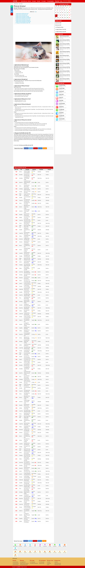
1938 (16, 214)
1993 (16, 388)
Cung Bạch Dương (62, 85)
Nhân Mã (54, 546)
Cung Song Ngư (61, 118)
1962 (16, 289)
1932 (16, 194)
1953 (16, 261)
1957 (16, 274)
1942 (16, 226)
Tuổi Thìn (35, 552)
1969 (16, 310)
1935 (16, 203)
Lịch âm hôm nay (24, 1)
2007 (16, 432)
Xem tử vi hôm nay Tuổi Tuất (65, 74)
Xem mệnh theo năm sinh (34, 563)
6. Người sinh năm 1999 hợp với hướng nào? (23, 20)
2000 (16, 411)
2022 (16, 479)
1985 (16, 362)
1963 (16, 292)
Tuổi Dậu (59, 552)
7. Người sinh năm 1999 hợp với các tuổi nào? (23, 21)
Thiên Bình (45, 546)
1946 (16, 239)
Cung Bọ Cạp (61, 106)
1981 (16, 350)
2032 (16, 510)
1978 (16, 341)
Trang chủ (15, 558)
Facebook (26, 148)
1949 (16, 249)
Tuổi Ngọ (44, 552)
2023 (16, 482)
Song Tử (25, 546)
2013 (16, 452)
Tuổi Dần (25, 552)
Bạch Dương (15, 546)
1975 (16, 330)
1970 (16, 313)
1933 (16, 197)
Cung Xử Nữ (61, 100)
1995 (16, 393)
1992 (16, 385)
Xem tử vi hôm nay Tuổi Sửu (65, 40)
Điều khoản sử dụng (57, 564)
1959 (16, 280)
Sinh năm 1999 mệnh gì (18, 8)
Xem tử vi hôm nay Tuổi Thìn (65, 51)
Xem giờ (39, 1)
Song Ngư (15, 549)
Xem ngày (34, 1)
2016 (16, 462)
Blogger (44, 148)
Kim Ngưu (20, 546)
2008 (16, 436)
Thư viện (48, 562)
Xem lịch (14, 560)
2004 (16, 423)
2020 (16, 474)
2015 (16, 458)
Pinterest (35, 148)
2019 (16, 471)
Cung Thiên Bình (62, 103)
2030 (16, 504)
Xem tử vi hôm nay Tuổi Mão (65, 47)
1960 (16, 283)
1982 (16, 353)
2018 (16, 468)
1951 (16, 256)
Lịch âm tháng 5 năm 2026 (64, 4)
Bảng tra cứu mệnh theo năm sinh (20, 167)
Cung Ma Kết (61, 112)
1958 (16, 277)
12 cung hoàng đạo (50, 1)
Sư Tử (35, 546)
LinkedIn (40, 148)
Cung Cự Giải (61, 94)
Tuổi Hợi (15, 556)
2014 (16, 455)
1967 (16, 305)
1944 (16, 233)
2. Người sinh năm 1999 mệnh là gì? (22, 15)
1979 (16, 345)
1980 (16, 347)
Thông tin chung (57, 560)
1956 (16, 271)
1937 (16, 211)
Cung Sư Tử (61, 97)
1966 (16, 301)
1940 (16, 220)
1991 (16, 382)
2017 (16, 465)
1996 (16, 397)
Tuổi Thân (54, 552)
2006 (16, 429)
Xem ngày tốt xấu (23, 562)
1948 (16, 245)
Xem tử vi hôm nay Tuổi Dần (64, 43)
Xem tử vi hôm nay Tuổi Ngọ (65, 59)
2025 (16, 488)
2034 (16, 518)
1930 (16, 188)
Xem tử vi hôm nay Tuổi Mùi (64, 63)
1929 (16, 185)
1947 (16, 241)
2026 (16, 492)
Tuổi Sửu (20, 552)
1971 (16, 316)
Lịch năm (29, 1)
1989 (16, 376)
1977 (16, 337)
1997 (16, 401)
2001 (16, 413)
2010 (16, 443)
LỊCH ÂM (16, 1)
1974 (16, 327)
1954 (16, 264)
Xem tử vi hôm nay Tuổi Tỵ (64, 55)
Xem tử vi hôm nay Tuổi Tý (64, 36)
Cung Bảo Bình (61, 115)
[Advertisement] (33, 33)
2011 (16, 446)
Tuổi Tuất (64, 552)
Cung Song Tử (61, 91)
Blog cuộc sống (41, 563)
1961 (16, 286)
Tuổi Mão (30, 552)
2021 (16, 477)
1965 (16, 297)
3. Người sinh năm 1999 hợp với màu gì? (22, 16)
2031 (16, 507)
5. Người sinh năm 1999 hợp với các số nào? (23, 18)
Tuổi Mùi (49, 552)
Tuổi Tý (15, 552)
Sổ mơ (48, 564)
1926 (16, 174)
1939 (16, 217)
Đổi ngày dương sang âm (24, 564)
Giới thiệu (56, 562)
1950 (16, 253)
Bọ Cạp (50, 546)
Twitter (30, 148)
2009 (16, 440)
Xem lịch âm (58, 20)
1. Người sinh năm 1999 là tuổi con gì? (22, 13)
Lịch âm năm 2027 (16, 564)
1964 (16, 295)
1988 (16, 373)
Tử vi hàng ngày (60, 34)
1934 (16, 200)
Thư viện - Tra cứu (50, 560)
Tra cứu (61, 1)
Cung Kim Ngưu (61, 88)
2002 (16, 416)
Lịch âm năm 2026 (16, 563)
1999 (16, 408)
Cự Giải (30, 546)
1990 (16, 379)
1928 (16, 182)
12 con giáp (43, 1)
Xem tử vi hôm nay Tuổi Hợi (64, 78)
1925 (16, 171)
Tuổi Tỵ (40, 552)
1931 (16, 191)
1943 (16, 229)
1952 (16, 259)
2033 (16, 514)
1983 (16, 356)
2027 (16, 495)
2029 (16, 501)
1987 (16, 368)
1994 (16, 391)
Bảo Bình (64, 546)
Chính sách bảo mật (57, 563)
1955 (16, 268)
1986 (16, 365)
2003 (16, 420)
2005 (16, 426)
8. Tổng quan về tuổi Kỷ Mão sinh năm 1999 (23, 22)
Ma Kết (60, 546)
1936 (16, 206)
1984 (16, 359)
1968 (16, 307)
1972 (16, 320)
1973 (16, 324)
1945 (16, 236)
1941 (16, 223)
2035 (16, 521)
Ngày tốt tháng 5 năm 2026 (24, 563)
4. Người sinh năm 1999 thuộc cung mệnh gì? (23, 17)
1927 (16, 178)
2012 (16, 449)
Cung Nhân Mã (61, 109)
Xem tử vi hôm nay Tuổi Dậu (64, 71)
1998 (16, 405)
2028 (16, 498)
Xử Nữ (40, 546)
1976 (16, 334)
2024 (16, 485)
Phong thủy (57, 1)
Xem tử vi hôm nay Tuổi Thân (65, 67)
